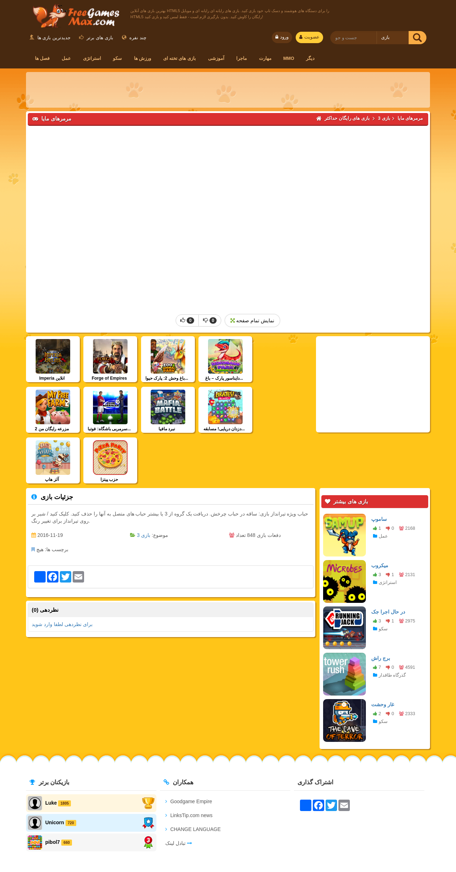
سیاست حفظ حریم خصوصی (134, 845)
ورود (282, 37)
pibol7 (52, 791)
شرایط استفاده (192, 845)
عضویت (309, 37)
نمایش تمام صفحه (252, 320)
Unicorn (54, 772)
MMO (288, 58)
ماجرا (241, 58)
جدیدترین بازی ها (50, 37)
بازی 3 (143, 484)
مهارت (265, 58)
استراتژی (92, 58)
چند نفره (134, 37)
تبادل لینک (178, 792)
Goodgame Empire (188, 751)
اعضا (228, 845)
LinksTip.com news (188, 765)
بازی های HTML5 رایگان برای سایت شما (322, 845)
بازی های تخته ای (179, 58)
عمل (66, 58)
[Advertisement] (228, 90)
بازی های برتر (96, 37)
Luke (51, 752)
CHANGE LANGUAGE (193, 778)
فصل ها (42, 58)
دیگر (310, 58)
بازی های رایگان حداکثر (75, 14)
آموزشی (216, 58)
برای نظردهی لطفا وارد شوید (62, 573)
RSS (382, 845)
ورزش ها (142, 58)
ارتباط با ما (79, 845)
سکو (117, 58)
